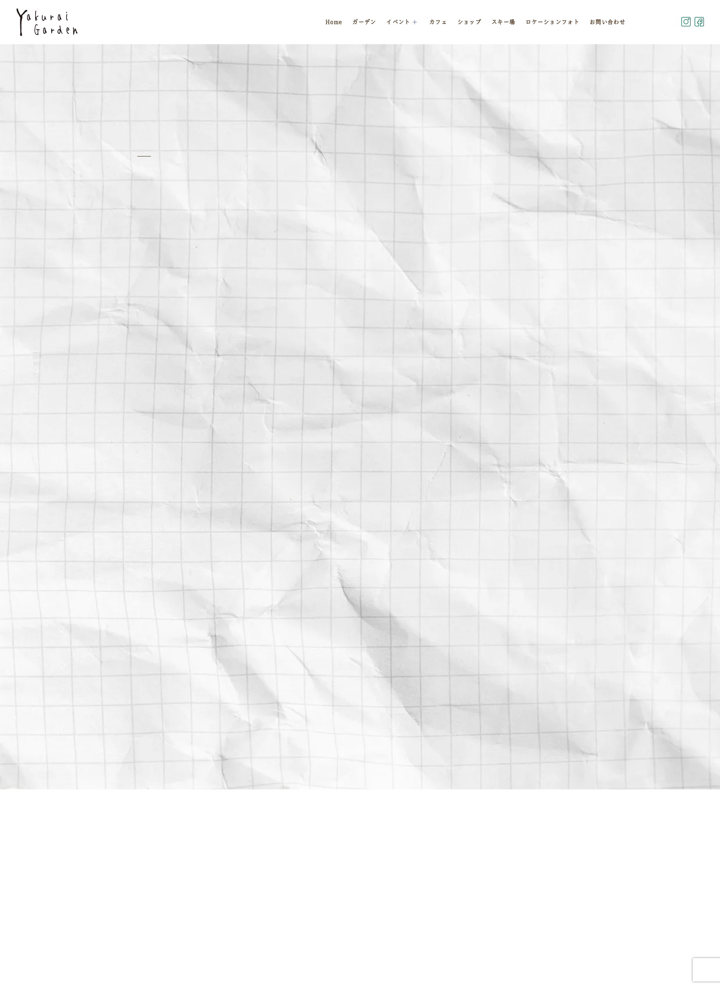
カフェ (438, 22)
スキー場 (503, 22)
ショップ (469, 22)
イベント (402, 22)
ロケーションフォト (552, 22)
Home (333, 22)
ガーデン (364, 22)
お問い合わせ (607, 22)
